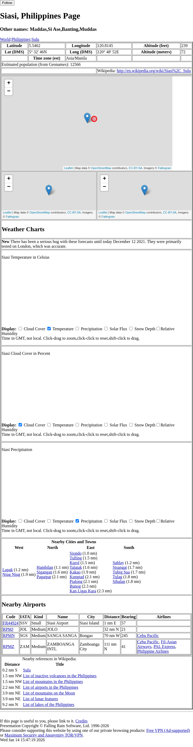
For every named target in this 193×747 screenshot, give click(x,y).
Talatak (76, 567)
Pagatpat (44, 577)
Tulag (117, 577)
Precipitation (91, 329)
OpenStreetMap (101, 168)
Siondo (75, 553)
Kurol (74, 562)
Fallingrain (164, 168)
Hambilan (45, 567)
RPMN (9, 635)
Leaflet (68, 168)
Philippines (21, 39)
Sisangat (120, 567)
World (5, 39)
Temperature (63, 329)
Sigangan (44, 572)
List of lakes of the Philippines (48, 704)
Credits (81, 721)
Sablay (118, 562)
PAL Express (164, 646)
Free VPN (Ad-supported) (168, 730)
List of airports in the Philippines (50, 687)
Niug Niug (11, 574)
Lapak (7, 570)
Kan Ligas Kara (83, 591)
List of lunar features (40, 699)
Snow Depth (144, 329)
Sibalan (119, 581)
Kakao (75, 572)
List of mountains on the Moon (49, 693)
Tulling (76, 558)
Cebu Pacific (148, 635)
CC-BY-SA (135, 168)
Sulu (35, 39)
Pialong (76, 581)
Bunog (75, 586)
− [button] (8, 91)
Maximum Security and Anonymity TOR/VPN (43, 735)
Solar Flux (118, 329)
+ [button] (8, 83)
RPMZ (8, 646)
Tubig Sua (121, 572)
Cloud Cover (34, 329)
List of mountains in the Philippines (53, 681)
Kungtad (77, 577)
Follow (7, 3)
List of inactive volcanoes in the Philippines (59, 676)
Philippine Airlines (153, 651)
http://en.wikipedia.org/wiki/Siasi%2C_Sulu (154, 70)
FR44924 (11, 623)
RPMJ (8, 629)
